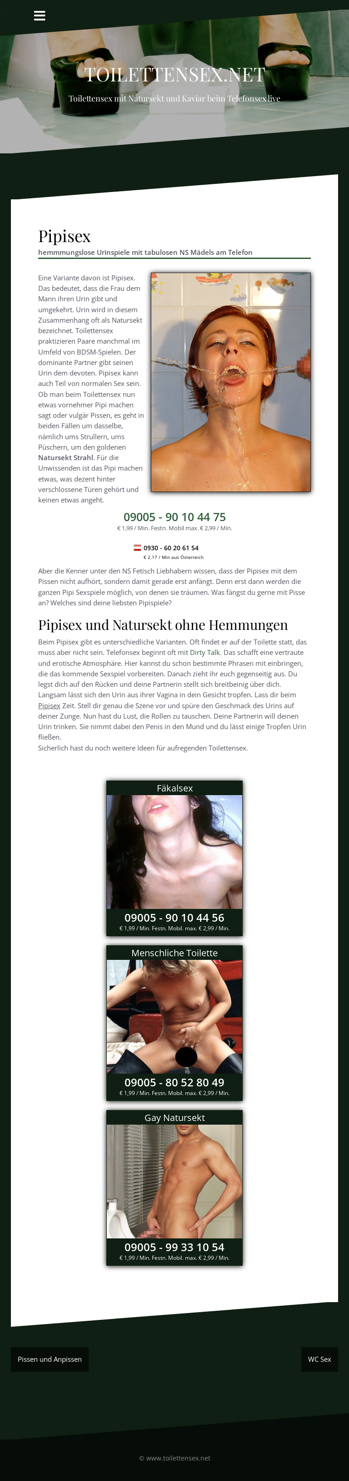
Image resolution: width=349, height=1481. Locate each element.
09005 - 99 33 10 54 (174, 1246)
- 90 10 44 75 (175, 516)
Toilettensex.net (174, 70)
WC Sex (319, 1359)
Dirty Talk (205, 652)
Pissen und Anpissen (50, 1359)
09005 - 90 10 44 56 (174, 917)
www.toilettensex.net (178, 1458)
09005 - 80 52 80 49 (174, 1082)
